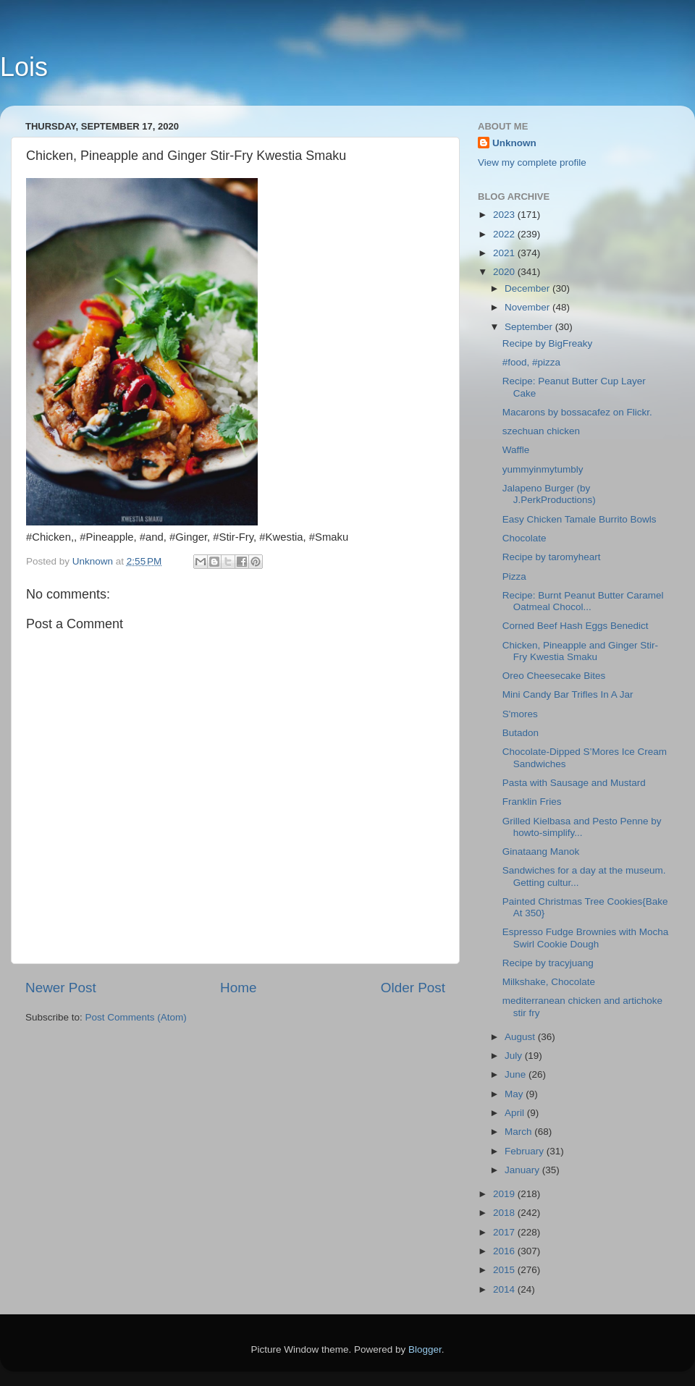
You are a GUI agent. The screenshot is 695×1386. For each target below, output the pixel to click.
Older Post (413, 987)
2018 (505, 1212)
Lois (24, 67)
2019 (505, 1193)
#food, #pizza (531, 362)
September (530, 326)
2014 (505, 1289)
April (516, 1112)
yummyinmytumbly (543, 469)
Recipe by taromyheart (551, 557)
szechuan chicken (541, 431)
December (528, 288)
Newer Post (60, 987)
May (515, 1094)
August (521, 1036)
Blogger (425, 1349)
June (516, 1074)
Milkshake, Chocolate (548, 981)
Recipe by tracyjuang (548, 963)
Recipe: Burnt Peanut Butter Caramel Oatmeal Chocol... (583, 601)
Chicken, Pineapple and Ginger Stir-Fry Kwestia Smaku (580, 651)
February (526, 1151)
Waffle (516, 449)
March (519, 1131)
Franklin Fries (532, 801)
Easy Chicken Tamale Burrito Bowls (579, 519)
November (528, 307)
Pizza (514, 576)
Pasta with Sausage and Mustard (574, 782)
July (515, 1055)
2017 (505, 1232)
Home (238, 987)
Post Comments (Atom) (136, 1017)
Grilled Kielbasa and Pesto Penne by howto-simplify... (582, 827)
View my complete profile (532, 162)
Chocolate (524, 538)
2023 (505, 214)
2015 (505, 1269)
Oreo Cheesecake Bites (554, 675)
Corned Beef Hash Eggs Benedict (575, 625)
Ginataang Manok (541, 851)
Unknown (514, 143)
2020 (505, 271)
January (523, 1170)
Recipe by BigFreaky (547, 343)
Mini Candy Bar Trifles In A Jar (567, 694)
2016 (505, 1251)
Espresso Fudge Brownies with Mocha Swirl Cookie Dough (585, 937)
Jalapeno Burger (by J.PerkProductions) (549, 494)
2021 (505, 253)
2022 (505, 234)
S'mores (520, 714)
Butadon (520, 732)
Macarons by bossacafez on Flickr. (577, 412)
